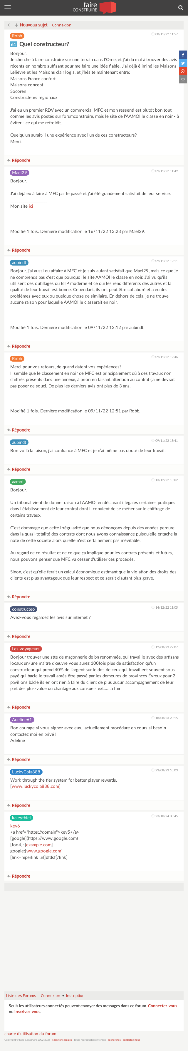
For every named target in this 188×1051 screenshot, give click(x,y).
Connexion (61, 25)
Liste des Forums (21, 995)
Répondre (18, 160)
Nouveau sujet (31, 25)
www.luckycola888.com (35, 786)
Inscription (75, 995)
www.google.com (43, 851)
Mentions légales (62, 1040)
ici (31, 206)
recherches (114, 1040)
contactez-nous (131, 1040)
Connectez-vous (162, 1006)
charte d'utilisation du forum (30, 1034)
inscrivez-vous (27, 1012)
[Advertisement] (94, 944)
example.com (38, 845)
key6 (15, 826)
